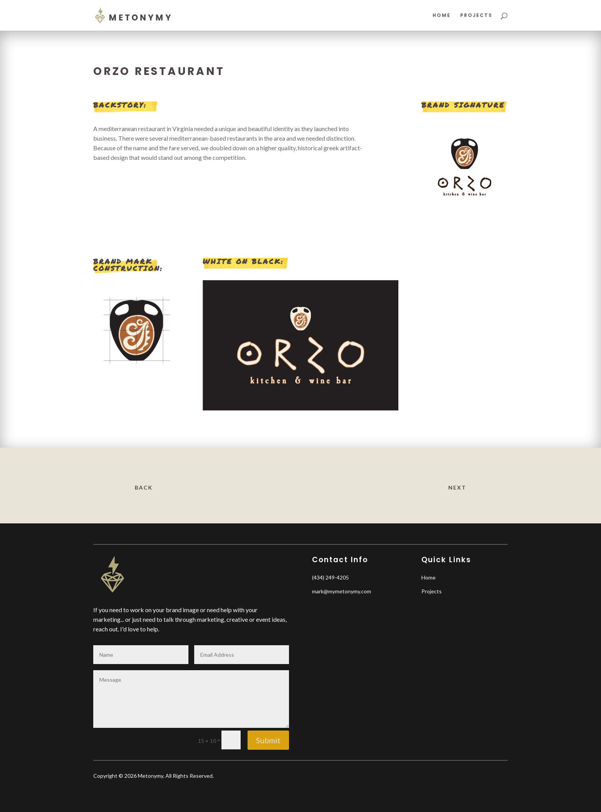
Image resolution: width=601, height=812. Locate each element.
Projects (476, 15)
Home (442, 15)
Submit (268, 740)
